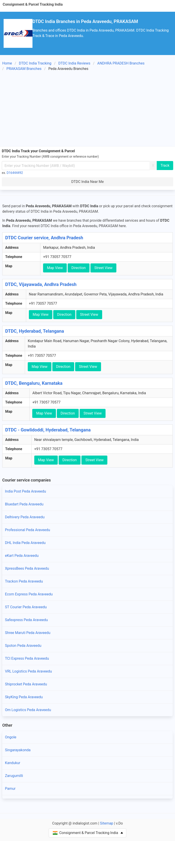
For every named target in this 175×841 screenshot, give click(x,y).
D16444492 (15, 173)
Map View (55, 268)
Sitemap (106, 823)
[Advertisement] (87, 109)
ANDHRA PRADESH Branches (120, 63)
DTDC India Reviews (74, 63)
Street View (103, 268)
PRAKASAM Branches (24, 69)
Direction (78, 268)
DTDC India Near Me (87, 182)
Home (7, 63)
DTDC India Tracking (35, 63)
